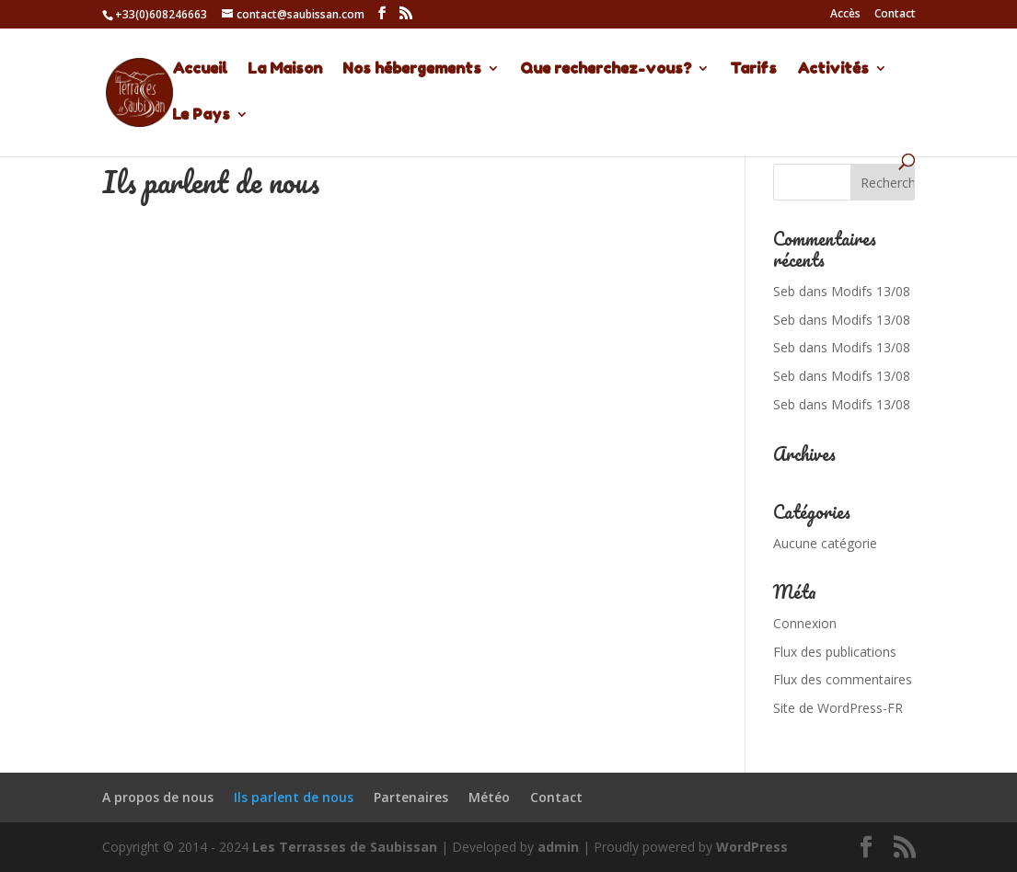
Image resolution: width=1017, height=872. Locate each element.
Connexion (805, 623)
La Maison (285, 69)
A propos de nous (158, 797)
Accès (845, 14)
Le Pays (201, 115)
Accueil (199, 69)
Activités (833, 69)
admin (558, 846)
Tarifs (753, 69)
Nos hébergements (411, 69)
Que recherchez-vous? (605, 69)
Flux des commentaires (842, 679)
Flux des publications (834, 651)
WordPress (752, 846)
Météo (489, 797)
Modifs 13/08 (870, 291)
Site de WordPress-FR (838, 708)
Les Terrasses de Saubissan (344, 846)
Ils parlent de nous (293, 797)
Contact (895, 14)
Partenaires (411, 797)
